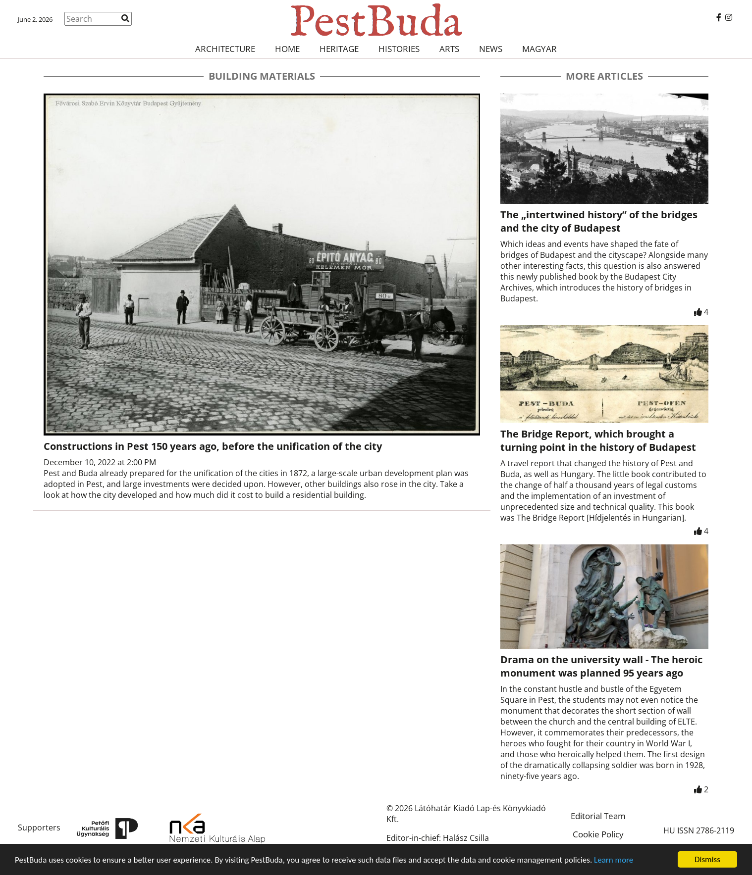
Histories (399, 48)
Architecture (225, 48)
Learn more (613, 860)
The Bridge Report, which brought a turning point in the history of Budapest (598, 440)
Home (287, 48)
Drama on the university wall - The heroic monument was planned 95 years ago (601, 666)
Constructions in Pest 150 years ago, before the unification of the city (213, 446)
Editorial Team (598, 816)
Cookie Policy (598, 834)
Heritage (339, 48)
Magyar (539, 48)
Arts (449, 48)
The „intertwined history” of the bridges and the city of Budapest (599, 221)
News (490, 48)
